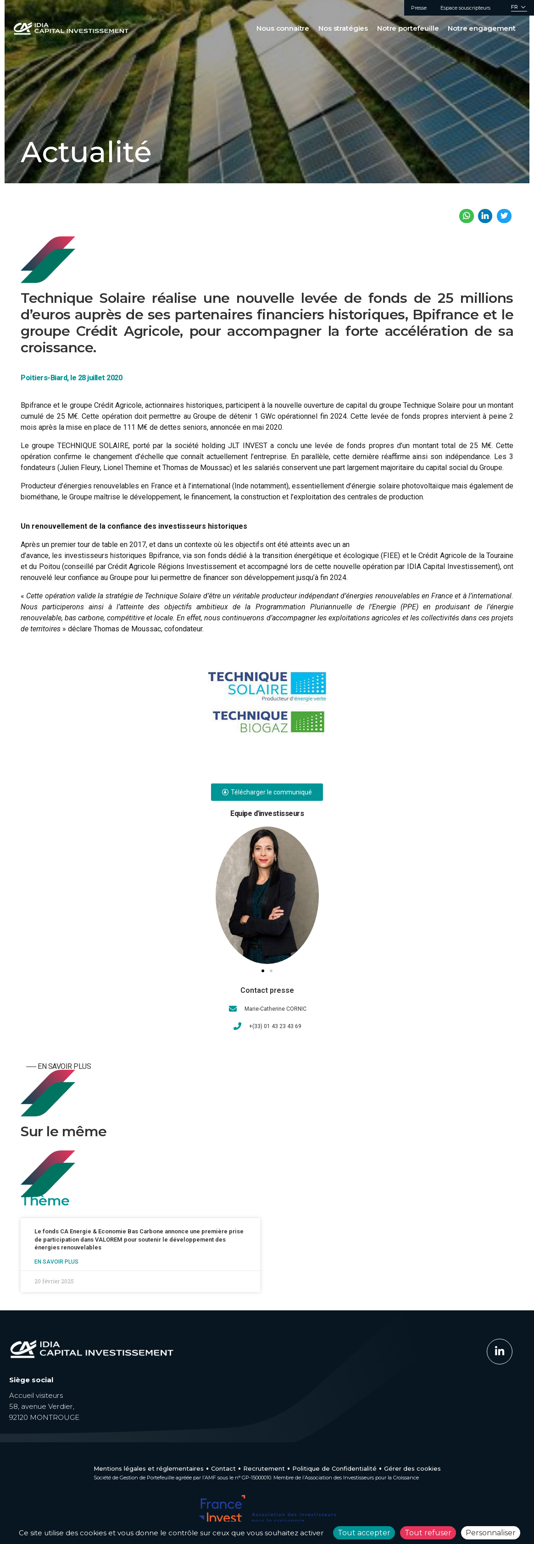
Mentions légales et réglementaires (149, 1468)
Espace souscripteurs (465, 8)
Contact (223, 1468)
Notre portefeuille (408, 28)
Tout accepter (364, 1532)
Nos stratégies (343, 28)
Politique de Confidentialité (334, 1468)
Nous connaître (282, 28)
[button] (262, 970)
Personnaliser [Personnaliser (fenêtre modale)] (491, 1532)
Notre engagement (482, 28)
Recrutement (264, 1468)
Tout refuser (428, 1532)
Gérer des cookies (412, 1468)
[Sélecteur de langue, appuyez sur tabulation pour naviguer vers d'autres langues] (519, 8)
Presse (419, 8)
